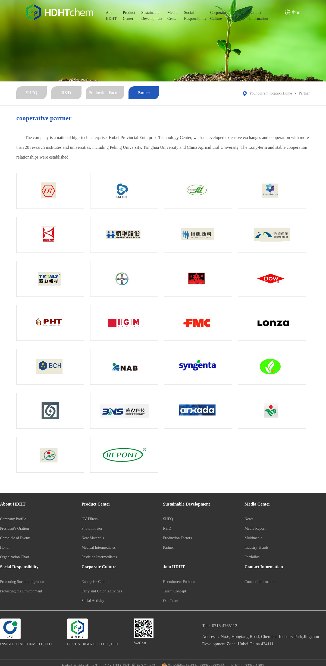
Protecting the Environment (21, 591)
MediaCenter (172, 15)
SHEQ (31, 92)
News (248, 519)
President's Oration (14, 528)
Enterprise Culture (95, 582)
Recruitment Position (179, 582)
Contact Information (263, 566)
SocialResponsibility (194, 15)
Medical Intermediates (99, 547)
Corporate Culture (99, 566)
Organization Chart (14, 557)
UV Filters (90, 519)
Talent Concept (174, 591)
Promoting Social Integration (22, 582)
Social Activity (93, 601)
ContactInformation (258, 15)
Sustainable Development (186, 504)
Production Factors (105, 92)
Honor (5, 547)
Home (287, 93)
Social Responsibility (19, 566)
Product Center (96, 504)
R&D (66, 92)
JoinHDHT (237, 15)
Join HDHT (174, 566)
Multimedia (253, 538)
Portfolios (251, 557)
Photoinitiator (92, 528)
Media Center (257, 504)
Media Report (254, 528)
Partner (143, 92)
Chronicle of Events (15, 538)
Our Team (170, 601)
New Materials (93, 538)
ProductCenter (129, 15)
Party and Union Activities (102, 591)
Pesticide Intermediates (99, 557)
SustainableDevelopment (151, 15)
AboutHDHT (111, 15)
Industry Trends (256, 547)
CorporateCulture (218, 15)
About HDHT (13, 504)
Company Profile (13, 519)
